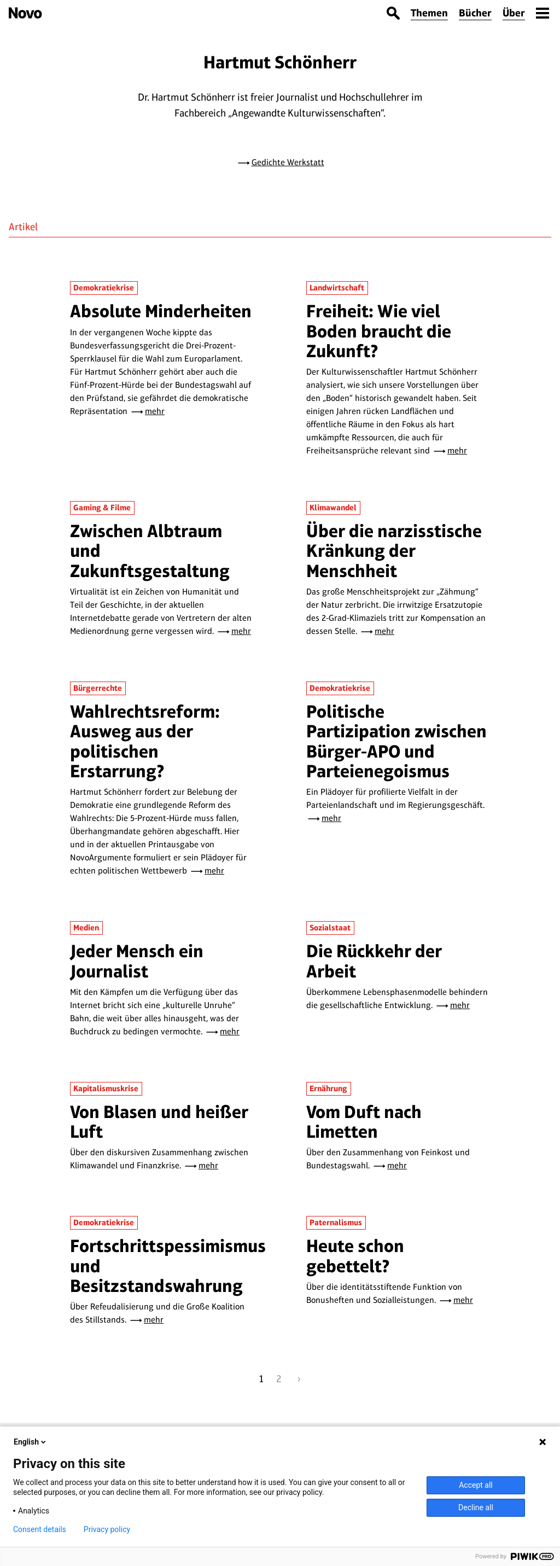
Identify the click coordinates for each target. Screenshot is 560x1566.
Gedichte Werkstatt (288, 162)
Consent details (39, 1529)
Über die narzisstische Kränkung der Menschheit (394, 550)
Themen (429, 13)
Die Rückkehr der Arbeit (374, 960)
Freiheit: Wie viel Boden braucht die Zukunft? (378, 331)
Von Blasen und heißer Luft (159, 1121)
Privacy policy (107, 1529)
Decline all (475, 1507)
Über (514, 13)
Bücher (475, 13)
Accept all (476, 1485)
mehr (155, 411)
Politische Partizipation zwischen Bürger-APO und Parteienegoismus (396, 741)
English (31, 1441)
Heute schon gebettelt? (355, 1255)
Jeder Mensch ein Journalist (136, 960)
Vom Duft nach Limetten (364, 1121)
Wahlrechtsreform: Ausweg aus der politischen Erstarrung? (145, 741)
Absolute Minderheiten (161, 311)
